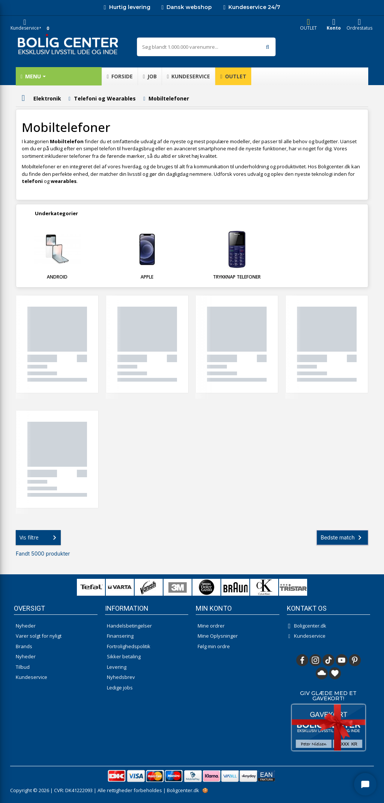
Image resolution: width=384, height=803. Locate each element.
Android (57, 277)
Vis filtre (39, 537)
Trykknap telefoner (237, 277)
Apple (147, 277)
